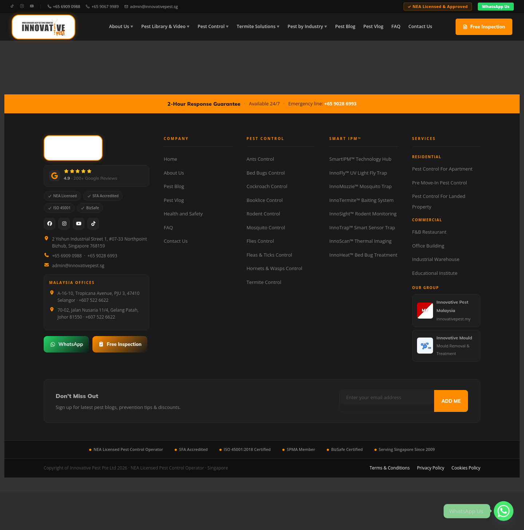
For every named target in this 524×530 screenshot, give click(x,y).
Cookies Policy (466, 468)
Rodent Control (263, 213)
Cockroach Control (267, 186)
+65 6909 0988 (64, 6)
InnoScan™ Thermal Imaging (360, 241)
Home (170, 159)
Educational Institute (434, 273)
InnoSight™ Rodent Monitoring (363, 213)
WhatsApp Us (495, 6)
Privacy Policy (430, 468)
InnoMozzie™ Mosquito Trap (360, 186)
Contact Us (420, 26)
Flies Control (260, 241)
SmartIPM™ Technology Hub (360, 159)
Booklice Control (265, 200)
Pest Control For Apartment (442, 168)
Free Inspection (484, 27)
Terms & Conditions (390, 468)
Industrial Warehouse (436, 259)
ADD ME (451, 401)
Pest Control (211, 26)
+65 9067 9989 (102, 6)
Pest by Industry (305, 26)
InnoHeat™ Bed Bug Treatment (363, 255)
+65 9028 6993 (340, 103)
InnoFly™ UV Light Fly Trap (358, 172)
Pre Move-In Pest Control (439, 182)
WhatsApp (66, 344)
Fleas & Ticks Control (269, 255)
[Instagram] (22, 6)
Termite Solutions (256, 26)
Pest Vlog (373, 26)
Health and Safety (183, 213)
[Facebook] (49, 224)
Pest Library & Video (163, 26)
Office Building (428, 245)
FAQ (395, 26)
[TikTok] (12, 6)
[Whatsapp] (503, 511)
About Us (119, 26)
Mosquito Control (266, 227)
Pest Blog (345, 26)
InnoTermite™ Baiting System (361, 200)
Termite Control (264, 282)
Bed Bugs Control (266, 172)
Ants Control (260, 159)
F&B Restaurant (429, 232)
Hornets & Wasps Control (274, 268)
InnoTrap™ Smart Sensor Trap (362, 227)
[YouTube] (32, 6)
